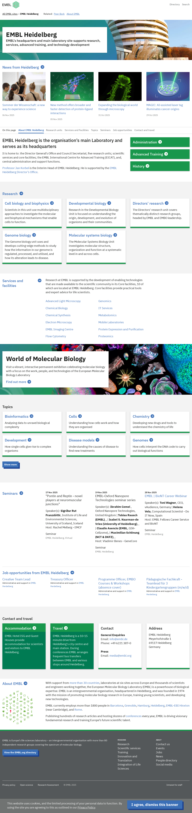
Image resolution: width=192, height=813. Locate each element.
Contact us (163, 744)
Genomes (143, 440)
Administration (147, 142)
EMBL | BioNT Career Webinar (166, 496)
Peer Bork (59, 14)
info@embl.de (118, 639)
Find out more (18, 382)
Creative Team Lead (16, 579)
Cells (75, 416)
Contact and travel (144, 130)
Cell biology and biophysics (29, 203)
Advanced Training (150, 154)
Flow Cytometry (56, 336)
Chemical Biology (57, 308)
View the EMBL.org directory (20, 752)
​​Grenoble (130, 705)
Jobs (159, 752)
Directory (175, 4)
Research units (54, 130)
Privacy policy (8, 785)
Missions (122, 740)
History (141, 166)
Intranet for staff (174, 785)
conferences (134, 716)
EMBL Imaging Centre (59, 329)
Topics (94, 130)
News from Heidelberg (20, 67)
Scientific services (129, 748)
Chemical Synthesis (58, 315)
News (159, 756)
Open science (26, 785)
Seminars (105, 130)
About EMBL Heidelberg (31, 130)
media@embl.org (120, 655)
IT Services (105, 308)
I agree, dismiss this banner (154, 804)
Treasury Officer (61, 579)
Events (160, 748)
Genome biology (20, 235)
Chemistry (143, 416)
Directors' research (150, 203)
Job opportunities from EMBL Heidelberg (35, 572)
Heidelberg (158, 705)
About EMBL (73, 14)
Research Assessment (48, 785)
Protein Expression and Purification (121, 329)
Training (123, 752)
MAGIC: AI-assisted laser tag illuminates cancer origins (164, 107)
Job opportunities (122, 130)
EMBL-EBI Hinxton (178, 705)
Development (18, 440)
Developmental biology (90, 203)
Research (10, 193)
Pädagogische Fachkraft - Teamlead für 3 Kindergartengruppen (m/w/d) (167, 583)
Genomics (104, 301)
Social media (164, 764)
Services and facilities (12, 283)
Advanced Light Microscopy (63, 301)
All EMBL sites (10, 14)
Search (186, 4)
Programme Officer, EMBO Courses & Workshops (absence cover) (117, 583)
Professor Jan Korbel (15, 168)
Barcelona (116, 705)
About (158, 740)
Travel (60, 628)
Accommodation (20, 628)
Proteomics (105, 336)
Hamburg (143, 705)
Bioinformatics (19, 416)
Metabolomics (107, 315)
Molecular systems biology (93, 235)
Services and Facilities (77, 130)
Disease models (84, 440)
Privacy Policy (86, 807)
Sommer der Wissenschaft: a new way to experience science (23, 107)
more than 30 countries (84, 683)
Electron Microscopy (59, 322)
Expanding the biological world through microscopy (118, 107)
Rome (78, 709)
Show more (10, 464)
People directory (166, 760)
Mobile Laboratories (111, 322)
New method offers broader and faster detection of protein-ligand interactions (71, 109)
